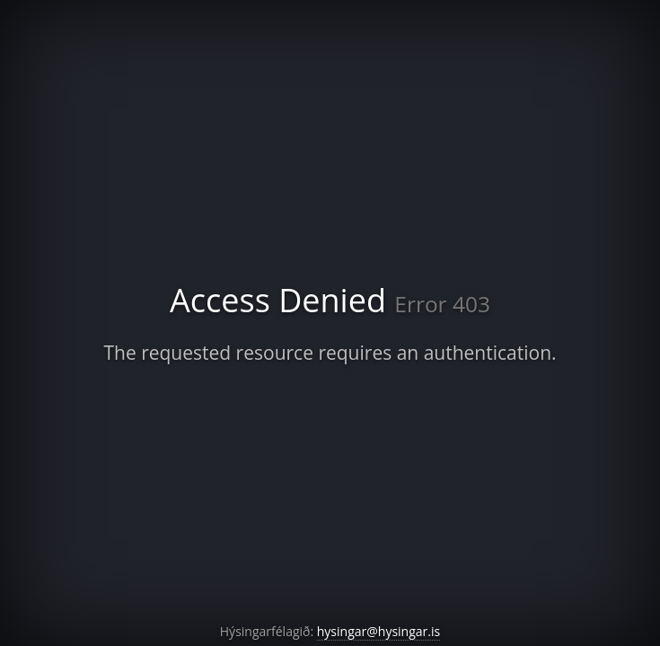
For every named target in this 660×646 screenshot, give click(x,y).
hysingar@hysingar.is (378, 631)
